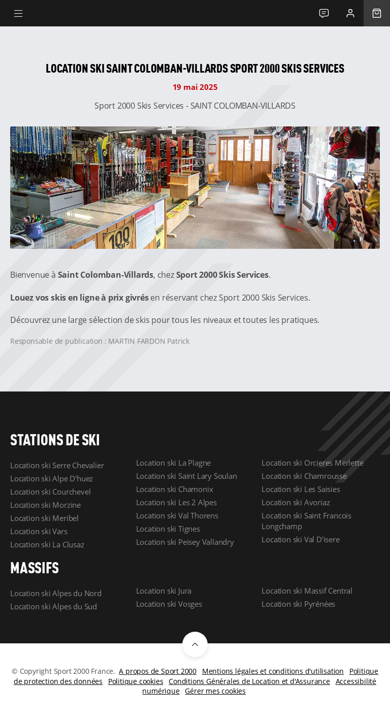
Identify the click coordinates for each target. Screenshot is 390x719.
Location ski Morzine (45, 505)
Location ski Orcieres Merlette (312, 462)
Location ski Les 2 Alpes (176, 502)
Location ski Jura (164, 590)
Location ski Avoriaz (296, 502)
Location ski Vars (39, 531)
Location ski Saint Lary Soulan (186, 476)
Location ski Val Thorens (177, 515)
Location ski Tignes (168, 529)
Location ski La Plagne (173, 462)
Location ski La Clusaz (47, 544)
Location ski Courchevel (50, 491)
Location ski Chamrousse (304, 476)
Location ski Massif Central (307, 590)
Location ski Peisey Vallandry (185, 542)
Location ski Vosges (169, 604)
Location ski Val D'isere (300, 539)
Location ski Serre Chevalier (57, 465)
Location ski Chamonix (174, 489)
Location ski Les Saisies (301, 489)
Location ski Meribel (44, 518)
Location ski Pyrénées (298, 604)
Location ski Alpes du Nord (56, 593)
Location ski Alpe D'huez (51, 478)
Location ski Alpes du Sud (53, 606)
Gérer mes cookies (215, 691)
